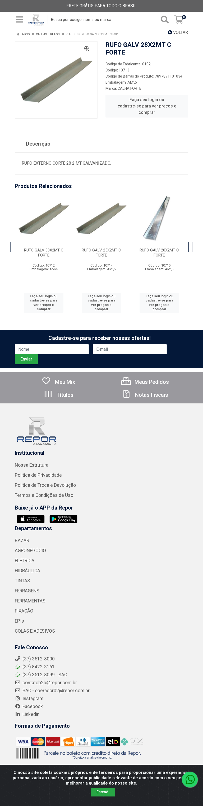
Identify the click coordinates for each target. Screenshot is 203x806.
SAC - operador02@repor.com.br (52, 690)
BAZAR (22, 540)
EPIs (19, 621)
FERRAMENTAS (30, 601)
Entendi (102, 792)
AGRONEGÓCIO (30, 550)
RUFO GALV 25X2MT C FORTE (101, 253)
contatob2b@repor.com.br (46, 682)
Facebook (29, 706)
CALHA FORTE (129, 88)
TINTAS (22, 580)
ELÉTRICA (24, 560)
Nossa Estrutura (31, 465)
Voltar (178, 32)
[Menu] (19, 19)
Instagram (29, 698)
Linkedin (27, 714)
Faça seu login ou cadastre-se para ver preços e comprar (147, 106)
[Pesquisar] (164, 19)
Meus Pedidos (145, 382)
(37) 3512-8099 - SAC (41, 674)
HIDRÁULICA (27, 570)
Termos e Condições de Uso (44, 495)
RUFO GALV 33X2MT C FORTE (43, 253)
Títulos (58, 395)
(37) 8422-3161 (35, 666)
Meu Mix (58, 382)
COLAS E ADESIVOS (35, 631)
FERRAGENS (27, 590)
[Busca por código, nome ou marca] (102, 19)
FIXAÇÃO (24, 611)
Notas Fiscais (145, 395)
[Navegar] (12, 247)
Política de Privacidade (38, 475)
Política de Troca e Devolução (45, 485)
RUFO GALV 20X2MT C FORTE (159, 253)
